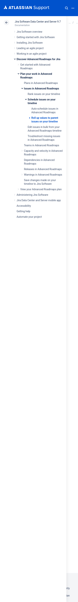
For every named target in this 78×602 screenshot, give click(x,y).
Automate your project (29, 216)
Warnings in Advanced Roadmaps (43, 174)
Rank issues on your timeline (44, 94)
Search (67, 8)
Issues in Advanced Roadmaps (41, 88)
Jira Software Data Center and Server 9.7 (38, 21)
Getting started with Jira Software (36, 37)
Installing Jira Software (30, 42)
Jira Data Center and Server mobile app (39, 200)
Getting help (23, 211)
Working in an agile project (31, 53)
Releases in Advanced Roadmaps (43, 169)
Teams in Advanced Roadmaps (41, 145)
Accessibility (24, 205)
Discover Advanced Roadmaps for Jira (38, 59)
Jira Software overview (29, 31)
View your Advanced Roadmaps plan (41, 189)
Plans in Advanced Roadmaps (41, 83)
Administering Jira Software (32, 194)
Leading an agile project (30, 48)
